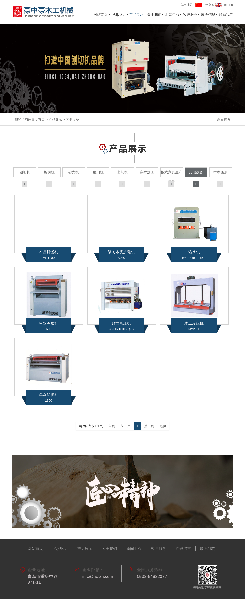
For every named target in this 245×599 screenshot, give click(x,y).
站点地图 (186, 4)
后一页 (149, 426)
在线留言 (183, 549)
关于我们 (154, 14)
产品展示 (136, 14)
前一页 (126, 426)
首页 (41, 119)
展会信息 (208, 14)
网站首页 (100, 14)
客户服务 (190, 14)
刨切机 (118, 14)
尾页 (163, 426)
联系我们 (226, 14)
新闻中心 (172, 14)
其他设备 (72, 119)
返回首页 (223, 119)
